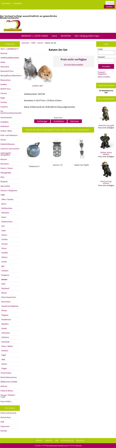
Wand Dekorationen (9, 377)
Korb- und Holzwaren (9, 135)
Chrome (4, 93)
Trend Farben (6, 373)
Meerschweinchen (8, 297)
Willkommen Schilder (9, 382)
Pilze (2, 177)
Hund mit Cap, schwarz (106, 172)
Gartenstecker (6, 117)
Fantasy (4, 102)
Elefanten (5, 212)
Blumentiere (6, 80)
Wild (3, 359)
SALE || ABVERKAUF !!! (9, 49)
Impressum (5, 426)
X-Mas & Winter (7, 390)
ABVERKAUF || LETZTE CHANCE (34, 36)
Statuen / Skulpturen (9, 190)
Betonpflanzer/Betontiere (10, 75)
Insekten (4, 270)
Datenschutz (6, 417)
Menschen (5, 164)
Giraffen (4, 253)
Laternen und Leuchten (10, 148)
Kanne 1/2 (57, 165)
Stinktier (4, 350)
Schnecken (5, 333)
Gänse (4, 248)
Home (54, 36)
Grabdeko (4, 122)
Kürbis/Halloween (8, 144)
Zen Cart (79, 445)
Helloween (5, 126)
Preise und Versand (8, 413)
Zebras (4, 364)
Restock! (4, 53)
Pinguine (4, 315)
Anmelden (17, 3)
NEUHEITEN (66, 36)
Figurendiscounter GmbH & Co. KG (57, 445)
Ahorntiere (5, 67)
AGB (2, 422)
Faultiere (4, 107)
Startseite (5, 3)
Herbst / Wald (6, 131)
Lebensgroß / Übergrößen (6, 154)
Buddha (4, 84)
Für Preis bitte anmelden (73, 64)
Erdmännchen (7, 221)
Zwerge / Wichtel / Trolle (8, 396)
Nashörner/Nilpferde (9, 306)
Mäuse (4, 293)
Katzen (40, 43)
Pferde (4, 310)
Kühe (3, 284)
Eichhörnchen (6, 208)
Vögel (3, 355)
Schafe (4, 328)
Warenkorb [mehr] (106, 85)
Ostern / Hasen (7, 168)
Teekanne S (34, 166)
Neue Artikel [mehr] (106, 99)
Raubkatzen (6, 319)
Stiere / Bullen (7, 346)
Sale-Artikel (5, 186)
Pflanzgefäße (6, 173)
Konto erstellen (104, 77)
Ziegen (4, 368)
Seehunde (5, 342)
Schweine (5, 337)
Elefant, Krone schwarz (106, 143)
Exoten (4, 235)
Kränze (3, 140)
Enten (3, 217)
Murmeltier (6, 302)
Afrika (3, 62)
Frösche (4, 244)
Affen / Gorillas (7, 199)
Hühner (4, 257)
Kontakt (4, 431)
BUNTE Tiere (6, 89)
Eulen (3, 230)
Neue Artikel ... (7, 401)
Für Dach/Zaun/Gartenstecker (10, 112)
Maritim (4, 159)
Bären (3, 204)
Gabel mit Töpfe (81, 165)
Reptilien (5, 324)
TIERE (33, 43)
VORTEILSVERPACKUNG (10, 58)
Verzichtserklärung (67, 440)
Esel (3, 226)
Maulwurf (5, 288)
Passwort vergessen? (102, 73)
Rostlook (4, 181)
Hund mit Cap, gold (106, 116)
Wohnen (4, 386)
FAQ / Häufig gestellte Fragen (87, 36)
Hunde (4, 261)
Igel (2, 266)
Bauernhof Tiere (7, 71)
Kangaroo (5, 275)
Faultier (4, 239)
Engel (3, 98)
